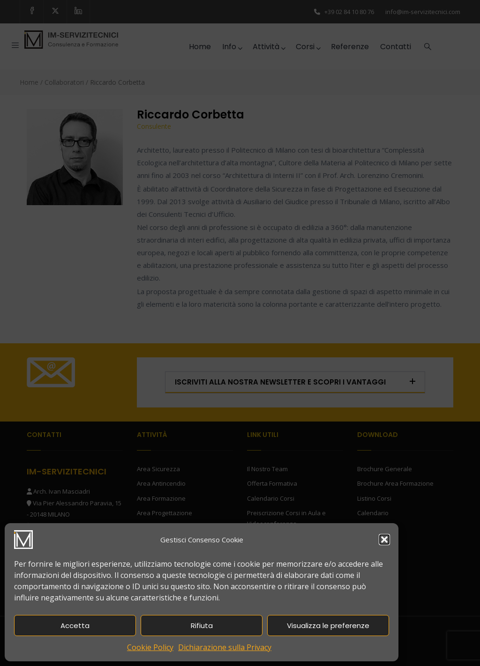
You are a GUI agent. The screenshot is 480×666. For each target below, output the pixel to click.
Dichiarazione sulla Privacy (224, 647)
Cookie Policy (150, 647)
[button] (384, 539)
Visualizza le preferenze (328, 625)
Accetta (75, 625)
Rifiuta (202, 625)
